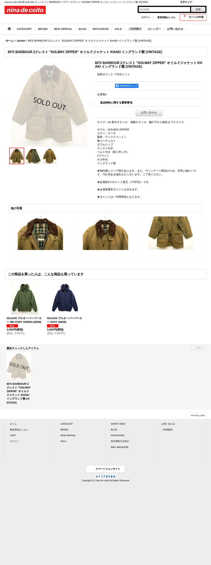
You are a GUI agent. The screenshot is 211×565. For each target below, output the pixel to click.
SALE (63, 441)
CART (13, 435)
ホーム (13, 424)
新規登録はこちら (166, 17)
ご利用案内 (167, 429)
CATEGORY (66, 424)
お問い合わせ (149, 112)
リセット (200, 347)
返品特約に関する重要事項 (116, 102)
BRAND (64, 429)
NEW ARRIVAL (68, 435)
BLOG (114, 429)
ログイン (145, 17)
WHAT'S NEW (118, 424)
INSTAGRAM (117, 435)
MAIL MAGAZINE (120, 447)
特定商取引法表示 (120, 441)
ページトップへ (198, 415)
